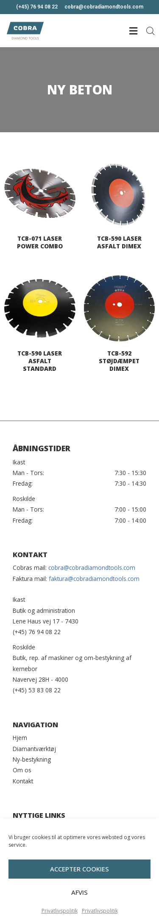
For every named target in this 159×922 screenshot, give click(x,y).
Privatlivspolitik (60, 912)
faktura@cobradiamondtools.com (94, 579)
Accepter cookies (79, 870)
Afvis (79, 894)
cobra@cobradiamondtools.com (91, 567)
